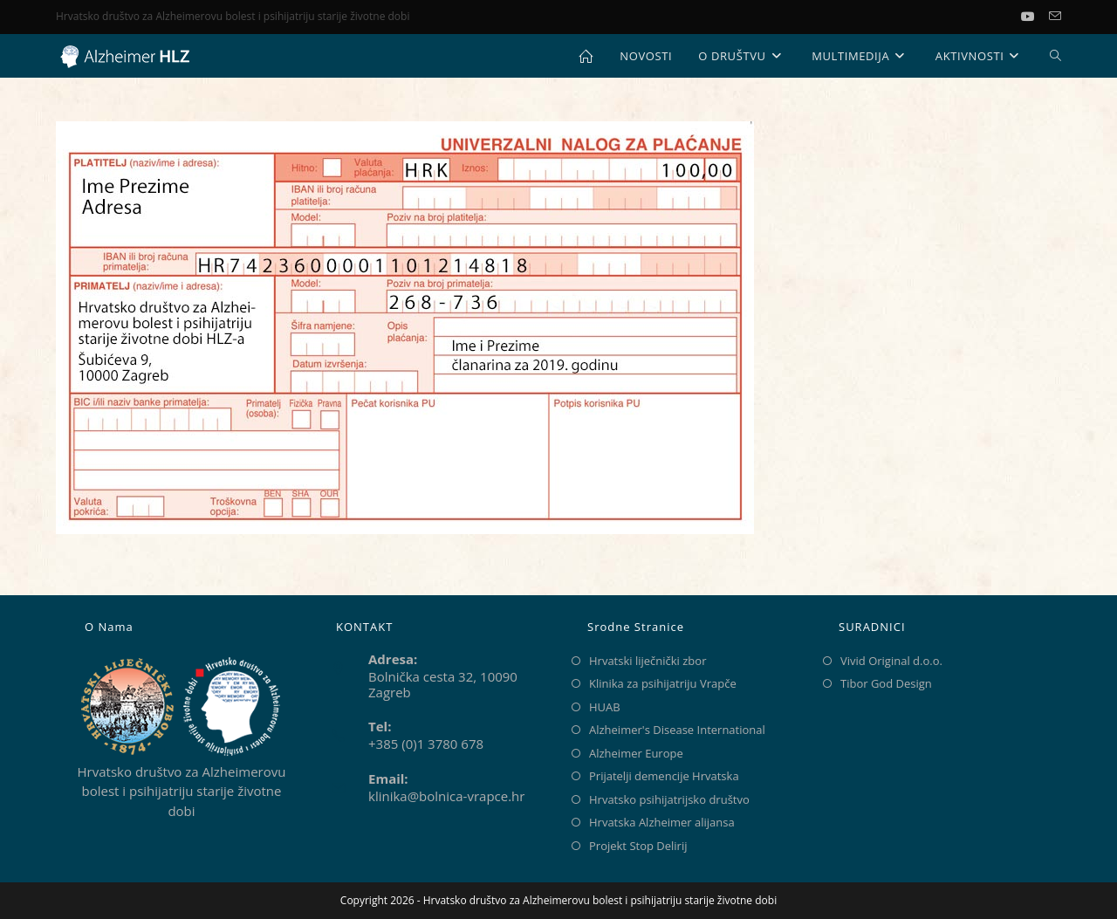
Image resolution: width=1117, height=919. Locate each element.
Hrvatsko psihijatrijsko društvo (669, 799)
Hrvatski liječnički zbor (647, 661)
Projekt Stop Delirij (638, 846)
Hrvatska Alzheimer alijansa (662, 822)
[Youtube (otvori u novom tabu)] (1035, 16)
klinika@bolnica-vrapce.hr (446, 796)
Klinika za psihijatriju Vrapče (663, 683)
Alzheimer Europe (636, 753)
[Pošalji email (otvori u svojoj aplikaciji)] (1055, 16)
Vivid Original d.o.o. (891, 661)
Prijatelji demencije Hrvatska (664, 776)
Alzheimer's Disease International (677, 729)
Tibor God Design (886, 683)
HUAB (604, 707)
